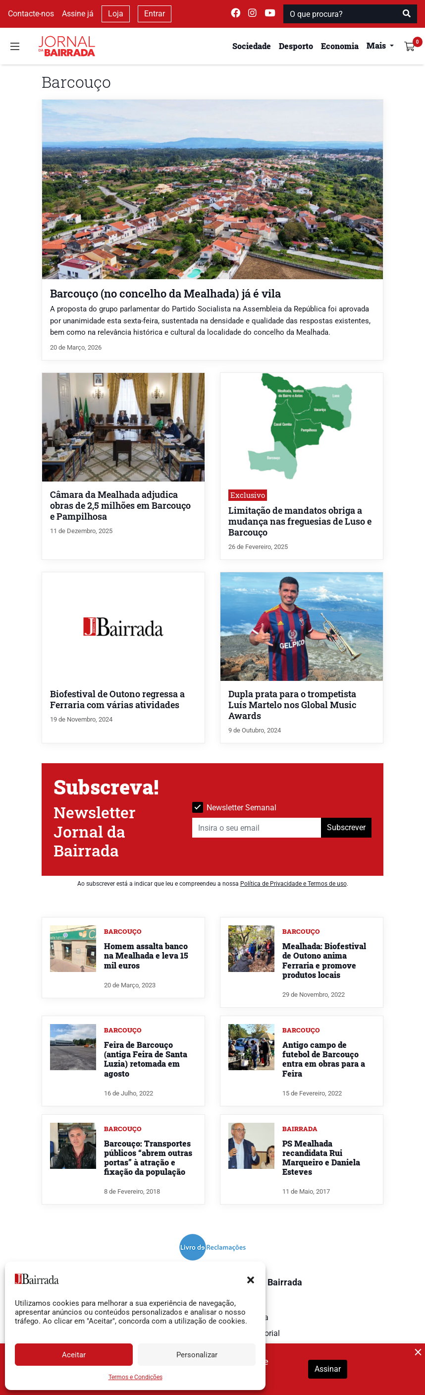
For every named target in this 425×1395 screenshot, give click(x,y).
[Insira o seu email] (256, 828)
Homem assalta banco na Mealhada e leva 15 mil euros (146, 955)
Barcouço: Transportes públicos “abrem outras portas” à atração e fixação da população (148, 1157)
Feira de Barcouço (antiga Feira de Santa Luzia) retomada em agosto (145, 1059)
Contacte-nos (31, 13)
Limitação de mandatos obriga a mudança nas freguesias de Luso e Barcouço (300, 521)
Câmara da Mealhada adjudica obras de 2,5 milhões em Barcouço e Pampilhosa (120, 505)
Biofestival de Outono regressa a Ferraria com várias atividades (117, 699)
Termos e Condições (135, 1377)
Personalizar (196, 1354)
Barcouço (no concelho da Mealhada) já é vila (165, 293)
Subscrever (346, 827)
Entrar (154, 13)
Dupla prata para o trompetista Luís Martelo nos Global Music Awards (292, 705)
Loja (115, 13)
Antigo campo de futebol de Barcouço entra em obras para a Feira (323, 1059)
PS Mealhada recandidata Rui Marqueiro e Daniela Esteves (321, 1157)
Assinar (328, 1369)
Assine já (78, 13)
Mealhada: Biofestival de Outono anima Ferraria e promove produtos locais (324, 960)
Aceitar (74, 1354)
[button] (251, 1279)
